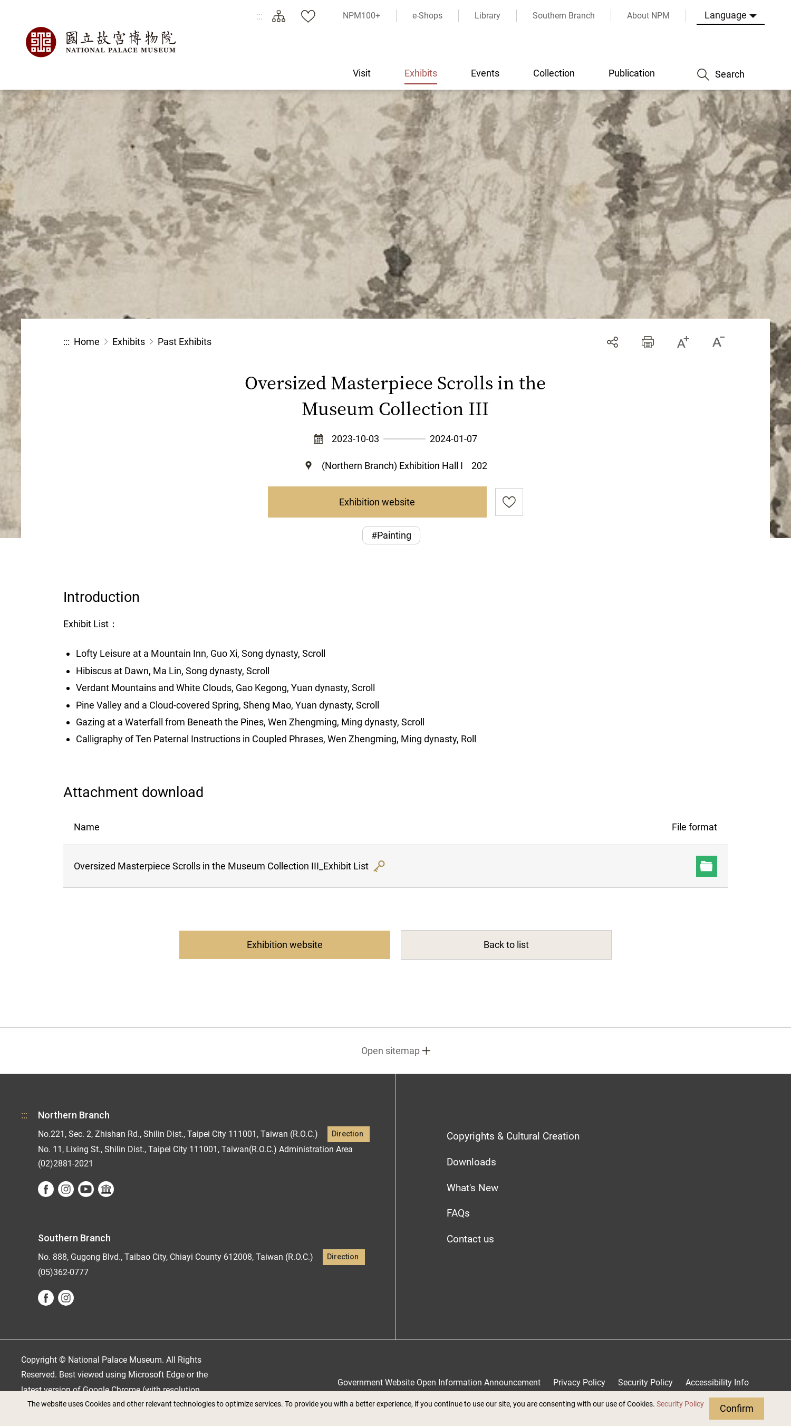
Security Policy (680, 1404)
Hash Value (379, 866)
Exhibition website (377, 502)
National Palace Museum (100, 42)
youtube (86, 1189)
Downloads (471, 1162)
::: (259, 16)
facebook (46, 1189)
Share (612, 342)
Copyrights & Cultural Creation (513, 1136)
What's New (472, 1188)
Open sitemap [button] (390, 1050)
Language (726, 15)
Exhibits (128, 341)
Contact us (470, 1239)
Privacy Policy (579, 1382)
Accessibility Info (717, 1382)
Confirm (737, 1408)
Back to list (506, 944)
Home (87, 341)
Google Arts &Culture (106, 1189)
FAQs (458, 1213)
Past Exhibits (184, 341)
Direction (347, 1134)
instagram (66, 1189)
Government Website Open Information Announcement (439, 1382)
